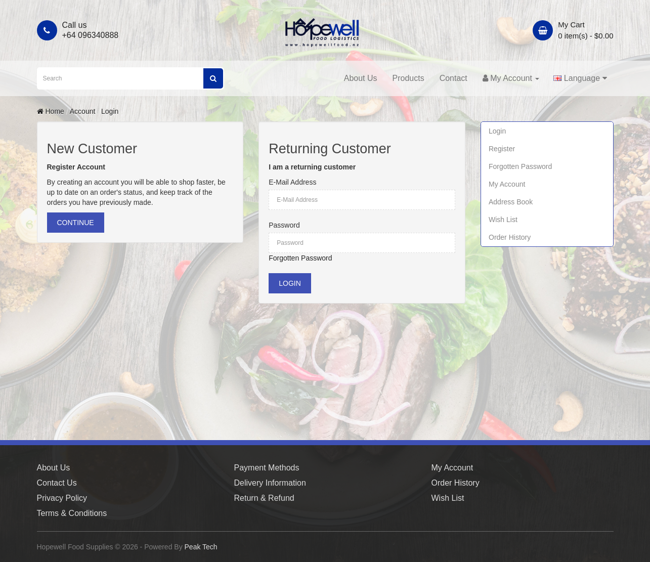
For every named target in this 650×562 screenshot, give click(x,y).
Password (284, 225)
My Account (507, 184)
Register (502, 149)
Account (83, 111)
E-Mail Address (292, 182)
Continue (75, 223)
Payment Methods (266, 467)
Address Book (511, 202)
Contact (453, 78)
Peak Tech (201, 547)
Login (109, 111)
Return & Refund (264, 498)
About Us (360, 78)
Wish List (503, 219)
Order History (510, 237)
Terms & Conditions (72, 513)
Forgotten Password (300, 258)
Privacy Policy (62, 498)
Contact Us (57, 483)
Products (408, 78)
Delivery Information (270, 483)
